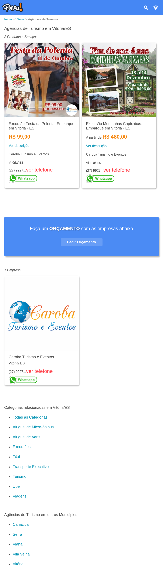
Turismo (19, 476)
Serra (17, 534)
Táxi (16, 457)
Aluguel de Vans (26, 437)
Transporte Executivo (31, 467)
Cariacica (21, 524)
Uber (17, 486)
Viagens (20, 496)
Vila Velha (21, 554)
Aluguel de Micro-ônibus (33, 427)
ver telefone (39, 170)
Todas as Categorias (30, 417)
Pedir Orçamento (81, 242)
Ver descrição (19, 146)
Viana (17, 544)
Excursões (22, 447)
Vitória (18, 564)
